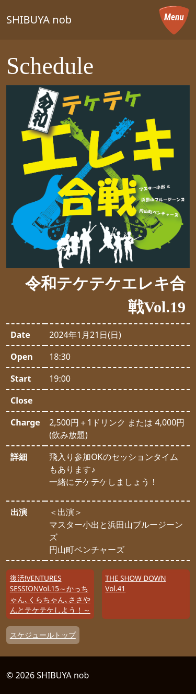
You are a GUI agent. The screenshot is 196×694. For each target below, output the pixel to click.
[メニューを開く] (174, 19)
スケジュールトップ (43, 635)
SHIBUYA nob (39, 20)
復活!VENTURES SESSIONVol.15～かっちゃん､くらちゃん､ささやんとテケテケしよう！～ (50, 594)
